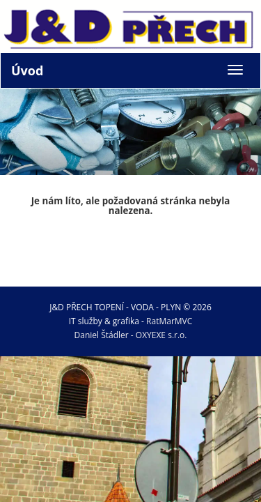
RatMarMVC (169, 321)
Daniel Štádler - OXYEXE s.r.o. (130, 335)
